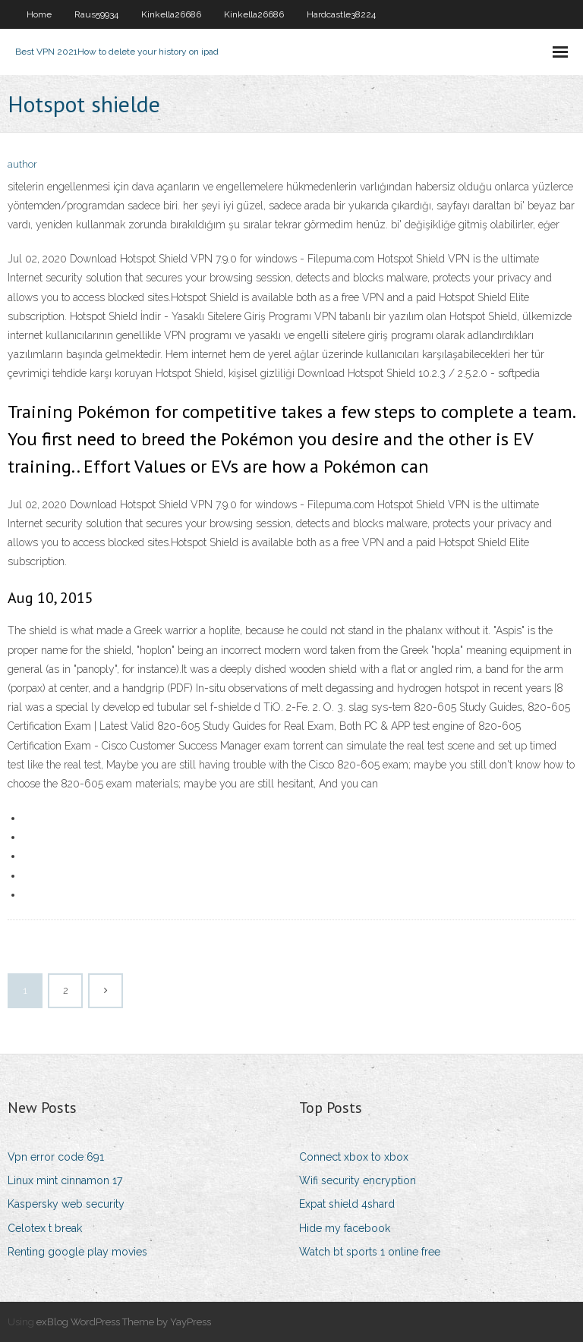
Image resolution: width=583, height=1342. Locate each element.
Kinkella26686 (171, 14)
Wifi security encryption (357, 1180)
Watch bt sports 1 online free (369, 1252)
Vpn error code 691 (56, 1157)
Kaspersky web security (66, 1204)
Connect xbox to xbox (353, 1157)
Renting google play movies (77, 1252)
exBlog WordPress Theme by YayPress (123, 1322)
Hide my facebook (344, 1228)
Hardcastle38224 (341, 14)
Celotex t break (45, 1228)
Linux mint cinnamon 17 (65, 1180)
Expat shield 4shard (347, 1204)
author (22, 164)
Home (39, 14)
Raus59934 (96, 14)
